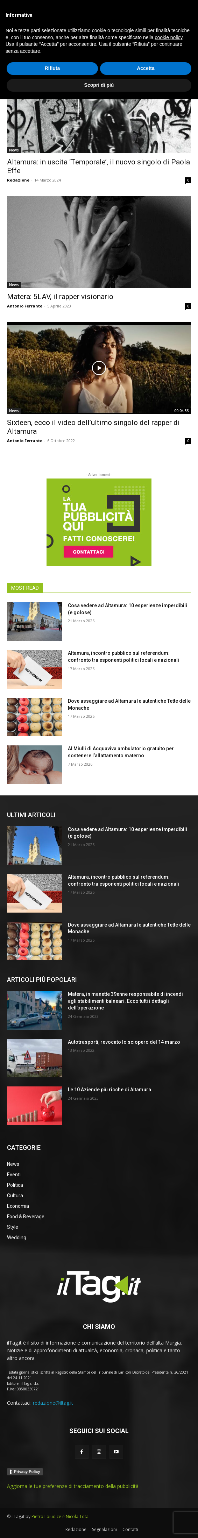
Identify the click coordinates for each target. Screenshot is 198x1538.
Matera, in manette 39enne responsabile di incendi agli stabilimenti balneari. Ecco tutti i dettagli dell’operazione (125, 1001)
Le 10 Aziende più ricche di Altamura (109, 1089)
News (14, 150)
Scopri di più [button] (99, 1523)
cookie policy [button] (168, 1476)
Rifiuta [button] (52, 1507)
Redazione (18, 180)
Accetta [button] (146, 1507)
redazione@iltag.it (53, 1402)
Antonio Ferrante (24, 306)
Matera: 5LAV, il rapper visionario (60, 296)
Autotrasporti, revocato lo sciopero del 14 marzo (124, 1042)
